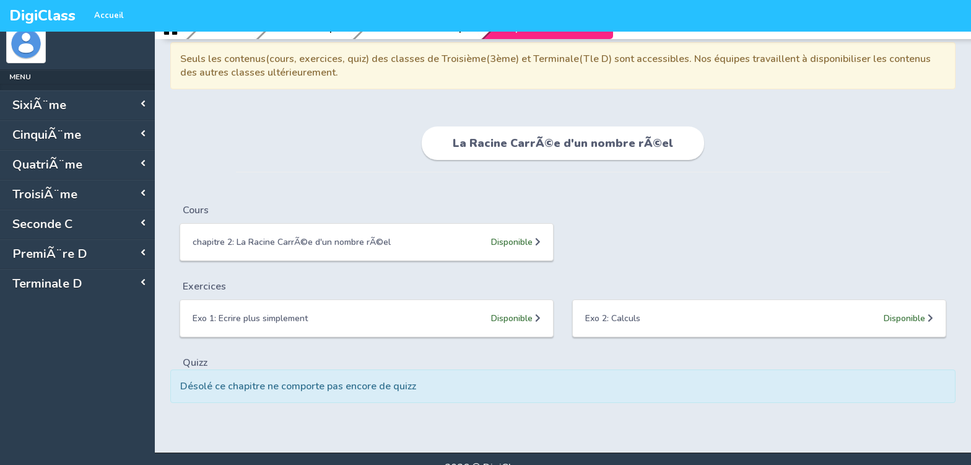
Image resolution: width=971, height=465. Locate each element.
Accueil (109, 15)
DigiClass (42, 15)
